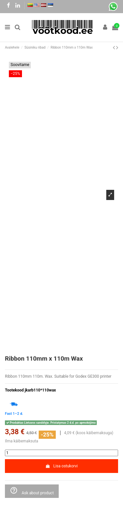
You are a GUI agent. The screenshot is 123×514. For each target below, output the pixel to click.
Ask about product (32, 490)
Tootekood (14, 390)
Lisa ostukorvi (61, 466)
